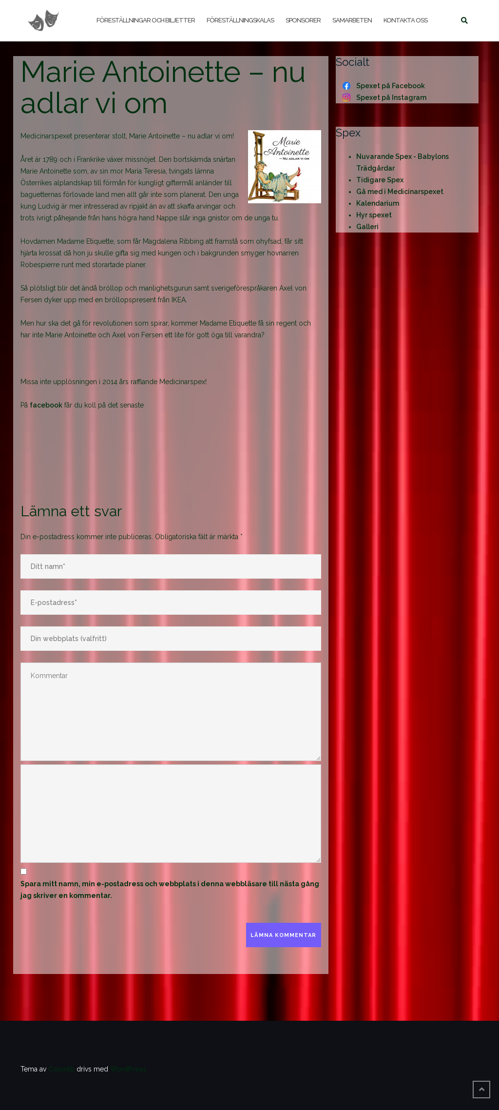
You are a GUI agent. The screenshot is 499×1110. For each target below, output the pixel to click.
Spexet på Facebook (390, 86)
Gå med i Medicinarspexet (399, 191)
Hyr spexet (374, 215)
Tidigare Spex (379, 180)
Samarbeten (352, 20)
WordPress (128, 1069)
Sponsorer (303, 20)
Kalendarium (377, 203)
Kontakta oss (405, 20)
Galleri (367, 227)
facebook (46, 405)
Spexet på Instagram (391, 97)
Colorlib (61, 1069)
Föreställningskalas (240, 20)
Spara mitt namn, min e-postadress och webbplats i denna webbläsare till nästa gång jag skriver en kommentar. (169, 889)
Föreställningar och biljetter (145, 20)
